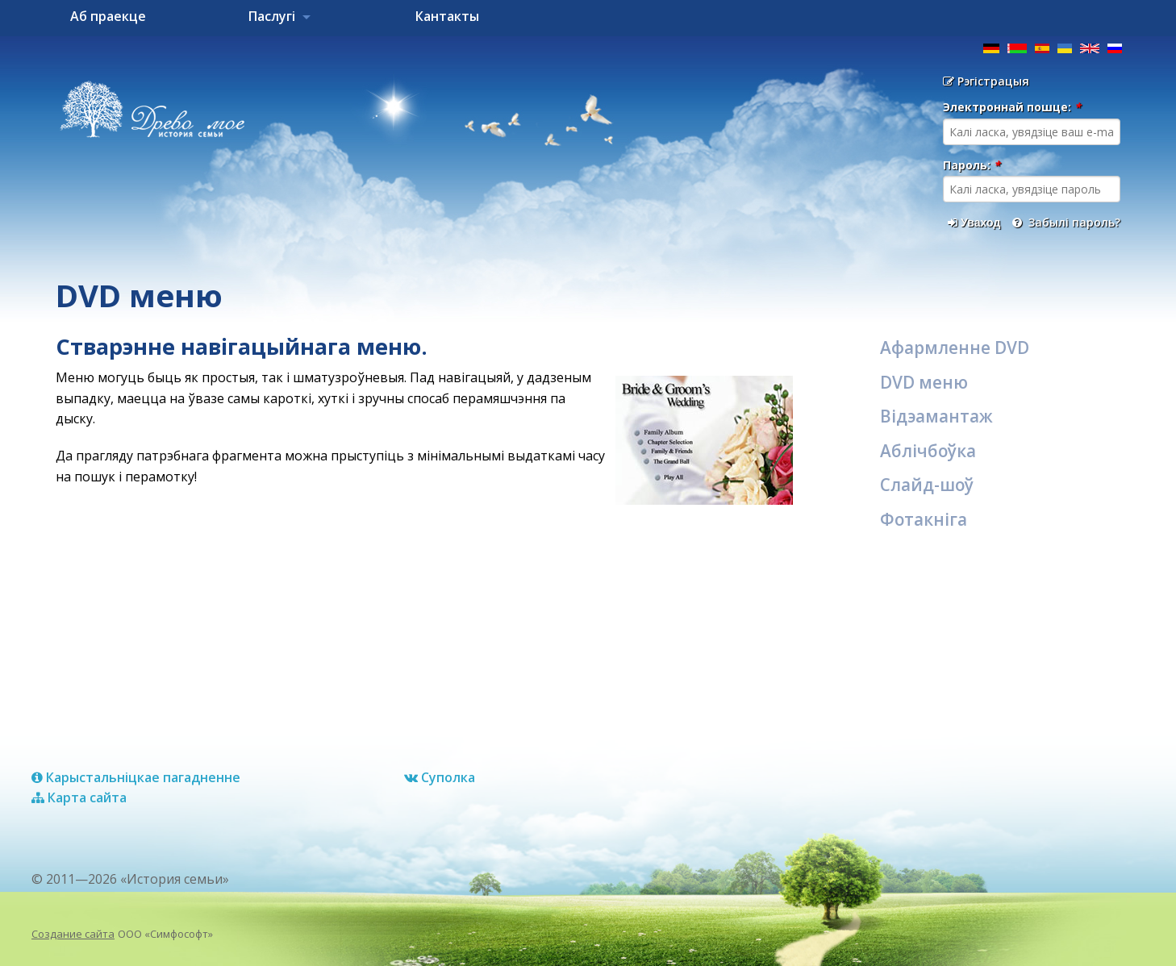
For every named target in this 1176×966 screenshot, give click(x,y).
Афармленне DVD (954, 347)
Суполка (439, 777)
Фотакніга (923, 519)
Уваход (974, 222)
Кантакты (447, 16)
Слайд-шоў (927, 484)
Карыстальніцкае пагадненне (135, 777)
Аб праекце (108, 16)
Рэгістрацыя (986, 81)
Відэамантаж (936, 416)
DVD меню (924, 382)
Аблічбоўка (928, 450)
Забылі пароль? (1066, 222)
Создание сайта (73, 933)
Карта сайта (79, 797)
